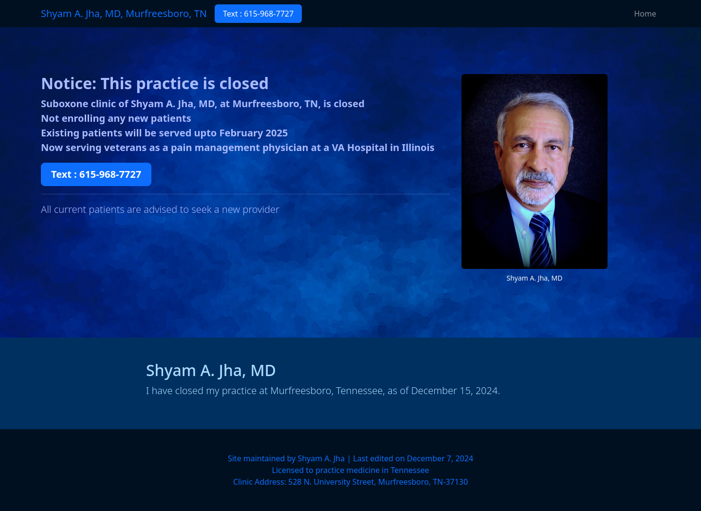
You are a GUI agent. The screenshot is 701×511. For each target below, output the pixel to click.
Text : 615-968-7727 (258, 13)
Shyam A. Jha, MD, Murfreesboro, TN (124, 13)
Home (645, 13)
